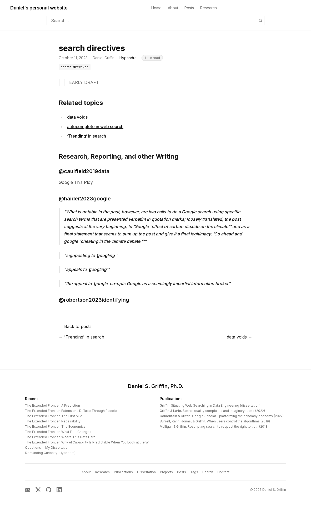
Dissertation (146, 472)
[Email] (27, 489)
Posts (189, 8)
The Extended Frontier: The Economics (55, 426)
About (173, 8)
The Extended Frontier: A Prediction (52, 405)
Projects (166, 472)
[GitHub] (48, 489)
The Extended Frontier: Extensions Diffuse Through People (71, 411)
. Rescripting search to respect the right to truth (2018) (214, 426)
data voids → (239, 337)
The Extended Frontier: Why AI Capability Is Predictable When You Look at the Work (89, 442)
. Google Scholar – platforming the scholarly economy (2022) (222, 416)
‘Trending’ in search (86, 136)
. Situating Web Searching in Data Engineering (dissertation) (210, 405)
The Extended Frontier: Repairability (53, 421)
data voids (77, 117)
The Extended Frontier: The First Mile (53, 416)
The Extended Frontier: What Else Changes (58, 432)
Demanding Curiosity (50, 453)
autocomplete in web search (95, 126)
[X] (38, 489)
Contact (223, 472)
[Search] (260, 20)
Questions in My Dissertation (47, 448)
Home (156, 8)
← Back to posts (75, 326)
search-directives (74, 67)
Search (207, 472)
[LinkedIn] (59, 489)
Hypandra (128, 57)
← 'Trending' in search (81, 337)
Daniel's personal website (39, 8)
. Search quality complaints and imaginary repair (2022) (212, 411)
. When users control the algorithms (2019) (215, 421)
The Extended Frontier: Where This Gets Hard (60, 437)
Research (208, 8)
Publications (171, 398)
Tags (194, 472)
